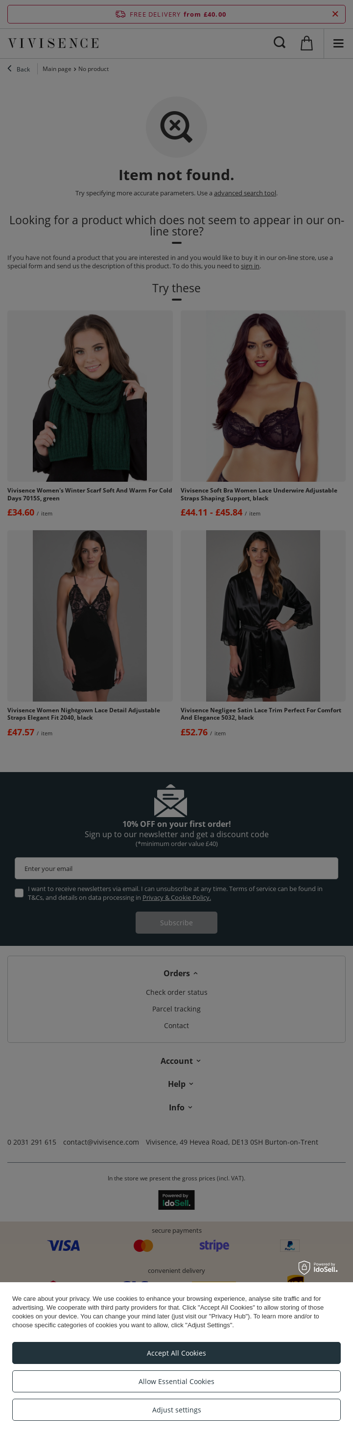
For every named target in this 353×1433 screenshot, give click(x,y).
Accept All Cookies (176, 1353)
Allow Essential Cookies (176, 1381)
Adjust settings (176, 1409)
